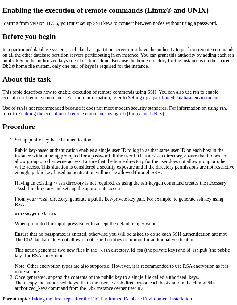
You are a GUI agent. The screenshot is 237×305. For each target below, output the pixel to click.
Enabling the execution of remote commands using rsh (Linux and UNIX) (91, 113)
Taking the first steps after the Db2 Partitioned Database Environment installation (111, 299)
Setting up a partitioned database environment (173, 97)
